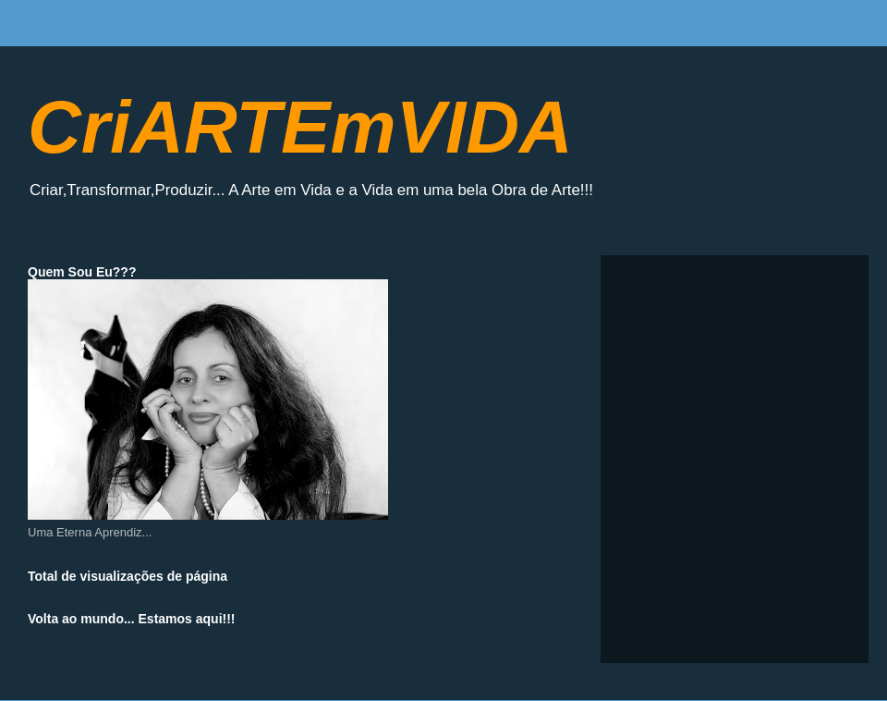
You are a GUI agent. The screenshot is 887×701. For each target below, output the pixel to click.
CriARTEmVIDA (300, 127)
